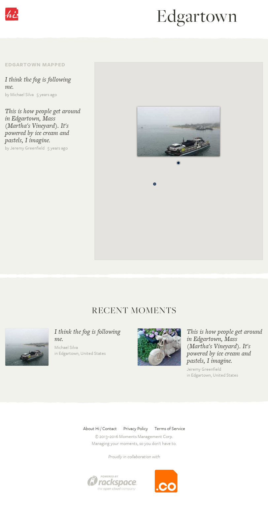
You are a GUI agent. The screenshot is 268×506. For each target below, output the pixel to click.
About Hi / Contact (100, 428)
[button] (179, 161)
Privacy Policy (135, 428)
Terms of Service (169, 428)
